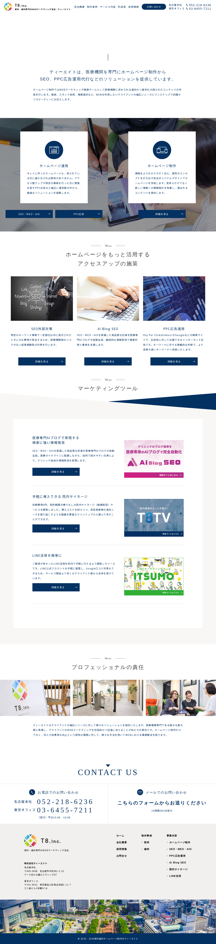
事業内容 (172, 835)
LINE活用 (175, 876)
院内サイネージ (178, 869)
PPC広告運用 (177, 855)
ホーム (120, 835)
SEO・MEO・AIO (180, 849)
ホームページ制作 (179, 842)
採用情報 (121, 849)
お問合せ (121, 855)
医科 (146, 842)
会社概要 (121, 842)
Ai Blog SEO (177, 862)
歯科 (146, 849)
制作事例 (146, 835)
